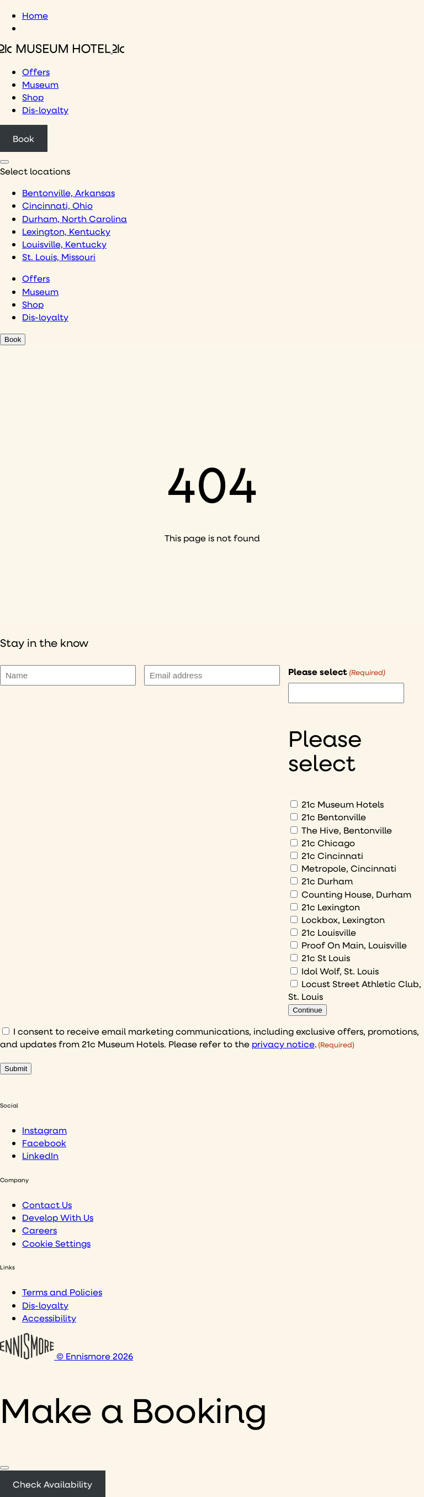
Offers (36, 71)
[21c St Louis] (294, 957)
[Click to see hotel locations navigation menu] (4, 162)
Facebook (44, 1142)
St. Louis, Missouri (59, 256)
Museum (40, 84)
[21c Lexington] (294, 906)
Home (35, 15)
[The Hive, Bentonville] (294, 830)
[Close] (4, 1467)
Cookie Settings (56, 1243)
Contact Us (47, 1204)
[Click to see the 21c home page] (62, 49)
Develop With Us (57, 1217)
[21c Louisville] (294, 932)
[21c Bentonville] (294, 816)
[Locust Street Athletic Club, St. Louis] (294, 983)
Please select (336, 672)
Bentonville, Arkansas (68, 192)
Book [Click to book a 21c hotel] (23, 138)
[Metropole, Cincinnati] (294, 868)
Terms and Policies (62, 1292)
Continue (307, 1010)
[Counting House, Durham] (294, 894)
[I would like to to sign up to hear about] (346, 693)
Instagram (44, 1130)
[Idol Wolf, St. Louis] (294, 970)
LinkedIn (40, 1155)
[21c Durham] (294, 880)
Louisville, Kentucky (64, 244)
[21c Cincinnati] (294, 855)
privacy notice (283, 1044)
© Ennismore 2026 (66, 1356)
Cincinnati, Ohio (57, 205)
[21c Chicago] (294, 842)
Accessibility (49, 1318)
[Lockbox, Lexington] (294, 919)
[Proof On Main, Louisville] (294, 944)
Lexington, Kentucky (66, 231)
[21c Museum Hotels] (294, 804)
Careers (39, 1230)
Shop (33, 97)
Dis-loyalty (45, 109)
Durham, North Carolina (74, 218)
